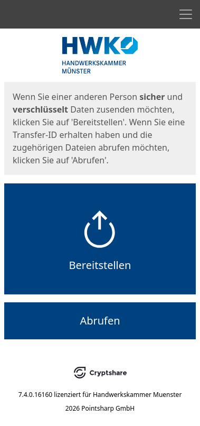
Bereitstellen (100, 265)
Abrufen (100, 320)
